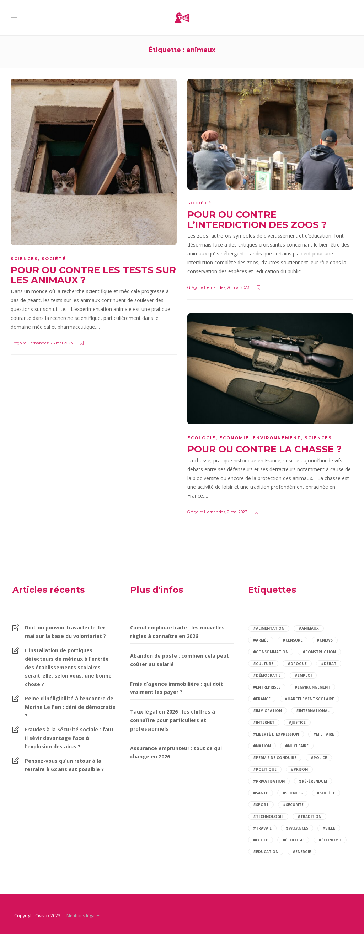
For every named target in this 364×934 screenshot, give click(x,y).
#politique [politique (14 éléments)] (265, 769)
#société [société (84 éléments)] (326, 792)
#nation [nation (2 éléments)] (262, 745)
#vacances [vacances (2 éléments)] (297, 828)
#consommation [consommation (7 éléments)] (270, 651)
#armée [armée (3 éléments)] (260, 640)
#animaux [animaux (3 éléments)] (309, 628)
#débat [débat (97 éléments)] (328, 663)
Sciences (24, 258)
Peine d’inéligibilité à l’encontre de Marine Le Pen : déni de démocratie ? (70, 707)
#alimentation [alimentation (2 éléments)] (268, 628)
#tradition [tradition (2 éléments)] (309, 816)
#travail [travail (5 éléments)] (262, 828)
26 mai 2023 (61, 343)
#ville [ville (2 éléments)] (328, 828)
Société (54, 258)
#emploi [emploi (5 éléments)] (303, 675)
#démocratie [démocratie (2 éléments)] (266, 675)
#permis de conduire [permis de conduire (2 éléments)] (274, 757)
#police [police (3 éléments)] (319, 757)
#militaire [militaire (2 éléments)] (323, 734)
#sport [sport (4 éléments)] (261, 804)
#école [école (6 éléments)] (260, 839)
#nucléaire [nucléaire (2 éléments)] (297, 745)
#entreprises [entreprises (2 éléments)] (266, 687)
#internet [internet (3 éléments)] (263, 722)
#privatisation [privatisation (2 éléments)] (269, 781)
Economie (234, 437)
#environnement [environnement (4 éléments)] (312, 687)
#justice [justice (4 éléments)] (297, 722)
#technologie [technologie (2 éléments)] (268, 816)
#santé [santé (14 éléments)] (260, 792)
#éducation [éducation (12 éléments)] (265, 851)
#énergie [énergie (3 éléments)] (302, 851)
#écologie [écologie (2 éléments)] (293, 839)
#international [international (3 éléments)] (313, 710)
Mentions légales (83, 916)
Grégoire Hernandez (30, 343)
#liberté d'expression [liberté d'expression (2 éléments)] (276, 734)
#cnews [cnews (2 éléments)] (325, 640)
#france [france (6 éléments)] (262, 698)
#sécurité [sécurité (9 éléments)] (293, 804)
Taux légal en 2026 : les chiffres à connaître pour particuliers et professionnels (172, 720)
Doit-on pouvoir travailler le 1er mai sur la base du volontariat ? (65, 631)
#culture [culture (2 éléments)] (263, 663)
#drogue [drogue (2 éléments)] (297, 663)
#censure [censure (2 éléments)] (293, 640)
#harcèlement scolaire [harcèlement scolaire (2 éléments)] (309, 698)
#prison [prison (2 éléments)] (299, 769)
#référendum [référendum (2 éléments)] (313, 781)
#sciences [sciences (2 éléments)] (292, 792)
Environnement (277, 437)
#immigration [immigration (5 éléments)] (267, 710)
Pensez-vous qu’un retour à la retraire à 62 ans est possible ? (64, 765)
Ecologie (201, 437)
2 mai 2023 (237, 511)
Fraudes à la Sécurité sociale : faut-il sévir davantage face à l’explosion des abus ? (70, 738)
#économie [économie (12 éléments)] (330, 839)
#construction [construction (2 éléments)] (319, 651)
